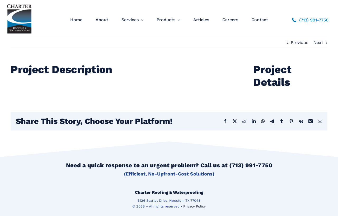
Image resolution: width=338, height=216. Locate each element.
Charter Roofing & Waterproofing (169, 192)
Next (318, 42)
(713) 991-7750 (250, 165)
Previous (299, 42)
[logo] (19, 4)
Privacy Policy (194, 206)
